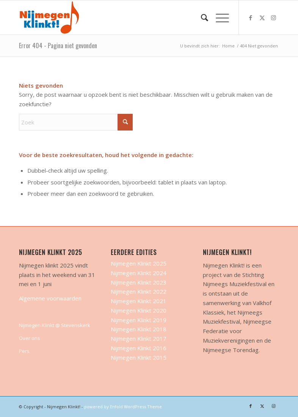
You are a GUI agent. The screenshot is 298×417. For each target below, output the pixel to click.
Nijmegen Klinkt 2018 (138, 329)
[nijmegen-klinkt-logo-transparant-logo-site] (49, 17)
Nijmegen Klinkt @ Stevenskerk (54, 325)
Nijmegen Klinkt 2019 (138, 320)
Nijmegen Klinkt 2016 (138, 348)
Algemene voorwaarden (50, 298)
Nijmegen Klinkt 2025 (138, 263)
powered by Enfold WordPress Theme (123, 406)
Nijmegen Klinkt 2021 (138, 301)
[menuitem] (200, 17)
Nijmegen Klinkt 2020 (138, 310)
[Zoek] (200, 17)
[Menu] (218, 17)
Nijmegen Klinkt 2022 (138, 291)
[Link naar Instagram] (273, 17)
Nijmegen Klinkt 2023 (138, 282)
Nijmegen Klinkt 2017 (138, 338)
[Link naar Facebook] (250, 17)
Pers (24, 351)
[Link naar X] (262, 17)
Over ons (29, 338)
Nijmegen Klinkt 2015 (138, 357)
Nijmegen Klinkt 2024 (138, 273)
